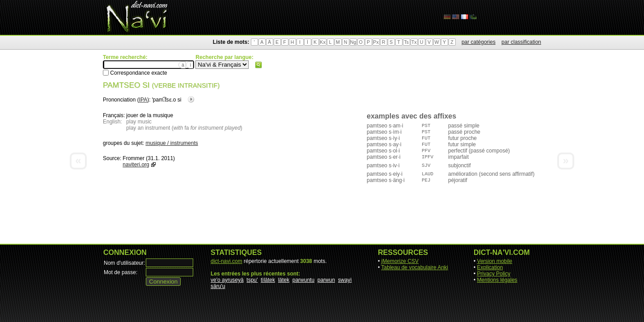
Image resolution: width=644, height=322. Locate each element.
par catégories (479, 42)
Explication (490, 267)
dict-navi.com (226, 261)
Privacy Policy (494, 274)
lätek (283, 280)
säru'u (218, 286)
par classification (521, 42)
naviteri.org (136, 164)
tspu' (252, 280)
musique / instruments (171, 143)
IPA (143, 100)
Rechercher (258, 64)
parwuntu (303, 280)
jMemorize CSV (400, 261)
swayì (345, 280)
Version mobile (495, 261)
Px (375, 42)
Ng (353, 42)
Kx (322, 42)
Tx (414, 42)
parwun (326, 280)
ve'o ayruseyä (227, 280)
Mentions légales (497, 280)
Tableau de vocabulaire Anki (414, 267)
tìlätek (268, 280)
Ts (406, 42)
